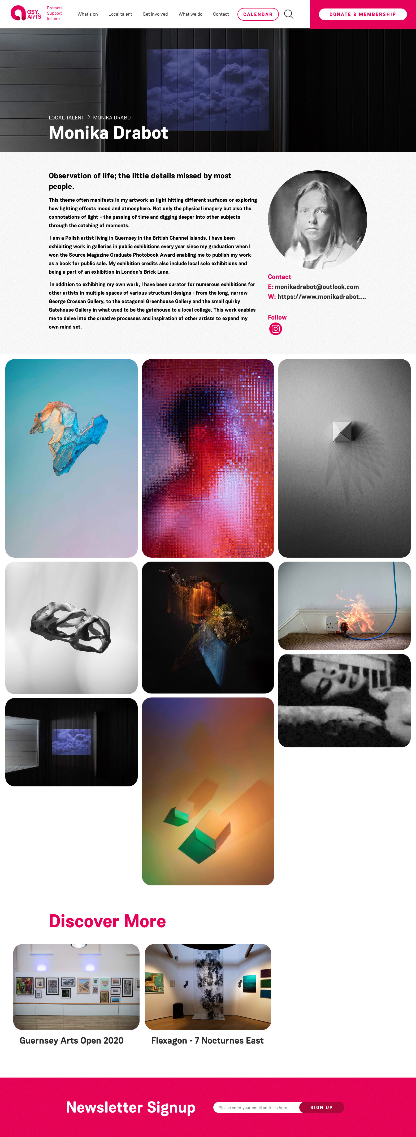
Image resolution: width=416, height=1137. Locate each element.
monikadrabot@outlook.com (317, 287)
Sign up (321, 1107)
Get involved (155, 14)
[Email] (264, 1107)
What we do (190, 14)
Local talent (120, 14)
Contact (221, 14)
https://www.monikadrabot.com (325, 296)
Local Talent (67, 117)
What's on (87, 14)
